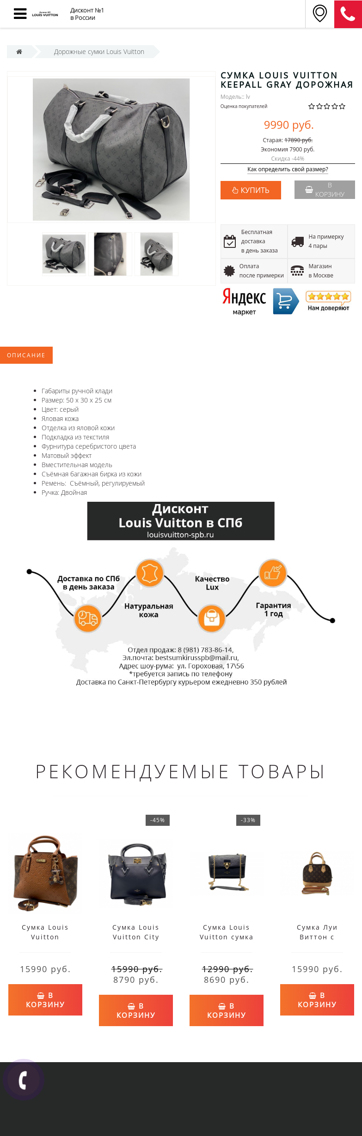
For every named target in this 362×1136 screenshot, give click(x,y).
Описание (26, 355)
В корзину (324, 189)
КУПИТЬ (255, 190)
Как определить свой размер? (287, 169)
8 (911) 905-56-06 (348, 14)
